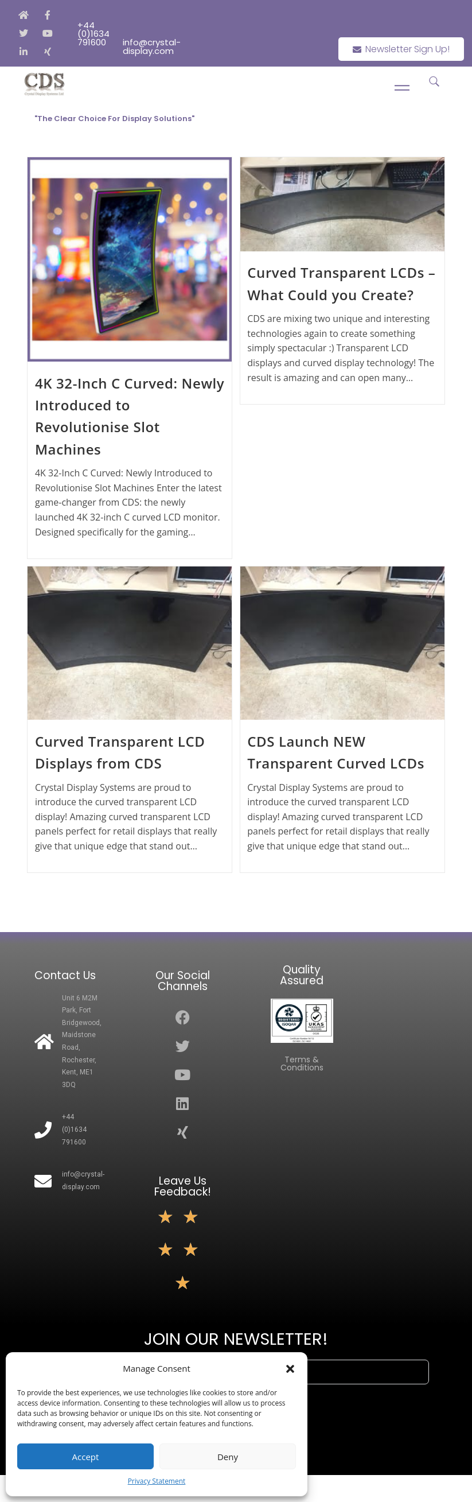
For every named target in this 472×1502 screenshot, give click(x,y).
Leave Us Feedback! (182, 1186)
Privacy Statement (157, 1481)
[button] (290, 1369)
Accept (85, 1456)
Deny (227, 1456)
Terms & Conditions (301, 1063)
